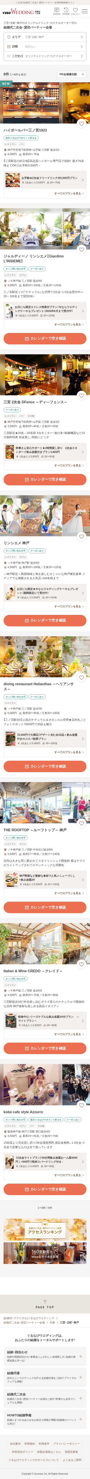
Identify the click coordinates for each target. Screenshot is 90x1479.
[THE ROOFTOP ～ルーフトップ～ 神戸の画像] (45, 802)
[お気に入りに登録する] (81, 123)
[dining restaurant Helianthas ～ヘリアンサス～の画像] (45, 657)
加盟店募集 (71, 1451)
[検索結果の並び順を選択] (71, 74)
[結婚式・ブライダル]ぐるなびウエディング (29, 1318)
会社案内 (15, 1443)
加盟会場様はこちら (49, 1451)
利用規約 (29, 1443)
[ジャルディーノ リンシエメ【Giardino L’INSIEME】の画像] (45, 229)
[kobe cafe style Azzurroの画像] (45, 1084)
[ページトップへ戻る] (45, 1304)
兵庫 (52, 1322)
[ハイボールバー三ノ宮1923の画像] (45, 103)
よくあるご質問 (72, 1460)
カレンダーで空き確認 (45, 338)
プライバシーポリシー (66, 1443)
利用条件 (44, 1443)
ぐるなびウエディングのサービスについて (33, 1460)
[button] (45, 1356)
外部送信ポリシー (22, 1451)
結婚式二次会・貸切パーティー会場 (24, 1322)
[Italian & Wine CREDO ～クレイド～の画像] (45, 943)
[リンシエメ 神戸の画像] (45, 516)
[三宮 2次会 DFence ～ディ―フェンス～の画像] (45, 375)
